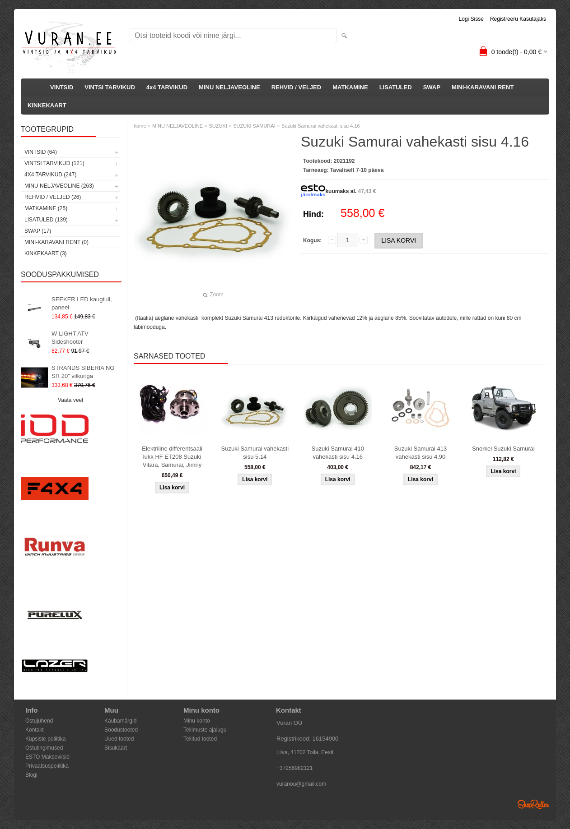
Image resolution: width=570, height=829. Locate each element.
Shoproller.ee (533, 804)
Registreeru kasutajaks (518, 19)
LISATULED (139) (46, 219)
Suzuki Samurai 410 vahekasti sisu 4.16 (338, 452)
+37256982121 (294, 768)
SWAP (431, 87)
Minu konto (196, 721)
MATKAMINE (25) (45, 208)
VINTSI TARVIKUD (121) (54, 163)
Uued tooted (119, 739)
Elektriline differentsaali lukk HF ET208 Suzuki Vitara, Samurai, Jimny (172, 456)
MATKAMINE (350, 87)
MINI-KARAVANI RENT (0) (56, 242)
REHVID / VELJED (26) (52, 197)
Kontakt (34, 730)
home (140, 126)
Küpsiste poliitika (45, 739)
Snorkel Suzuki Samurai (503, 448)
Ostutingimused (44, 748)
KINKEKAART (47, 105)
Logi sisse (471, 19)
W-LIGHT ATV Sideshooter (70, 337)
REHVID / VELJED (296, 87)
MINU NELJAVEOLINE (229, 87)
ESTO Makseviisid (47, 757)
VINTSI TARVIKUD (109, 87)
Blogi (31, 775)
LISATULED (395, 87)
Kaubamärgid (120, 721)
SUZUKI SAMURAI (254, 126)
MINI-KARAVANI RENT (483, 87)
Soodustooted (121, 730)
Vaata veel (70, 400)
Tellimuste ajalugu (204, 730)
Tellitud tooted (200, 739)
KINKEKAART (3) (45, 253)
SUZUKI (218, 126)
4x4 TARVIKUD (166, 87)
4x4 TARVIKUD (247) (50, 174)
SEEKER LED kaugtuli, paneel (81, 303)
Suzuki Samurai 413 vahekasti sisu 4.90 (420, 452)
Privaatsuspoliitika (47, 766)
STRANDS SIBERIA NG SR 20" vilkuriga (82, 371)
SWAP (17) (37, 231)
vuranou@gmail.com (301, 784)
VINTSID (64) (40, 152)
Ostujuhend (39, 721)
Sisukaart (115, 748)
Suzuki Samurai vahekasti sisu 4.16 (320, 126)
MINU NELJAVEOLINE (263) (59, 186)
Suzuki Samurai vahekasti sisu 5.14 (255, 452)
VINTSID (61, 87)
